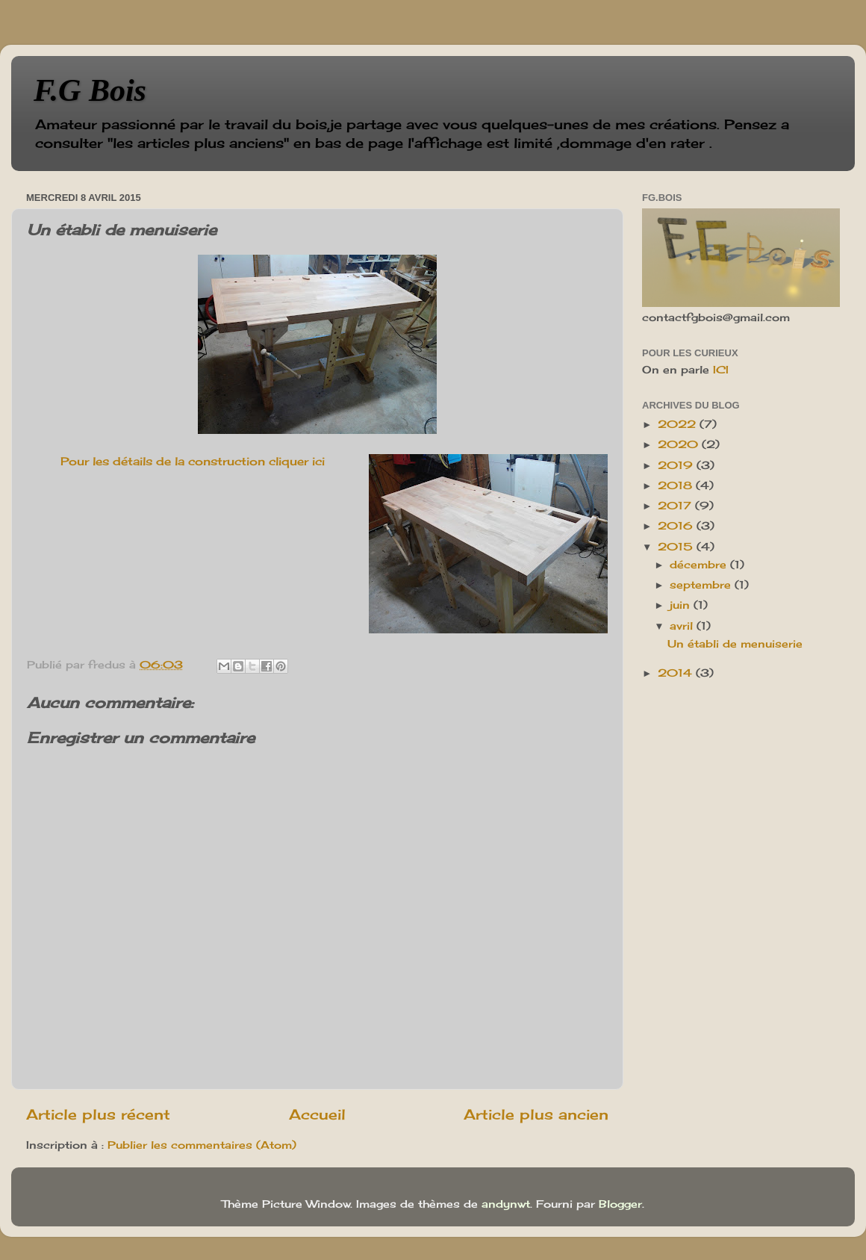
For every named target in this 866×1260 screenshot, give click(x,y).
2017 (676, 506)
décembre (700, 565)
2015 (677, 547)
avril (683, 626)
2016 (677, 526)
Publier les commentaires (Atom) (202, 1145)
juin (682, 605)
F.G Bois (90, 90)
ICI (721, 370)
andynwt (506, 1204)
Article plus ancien (536, 1114)
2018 (677, 485)
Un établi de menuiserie (735, 644)
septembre (702, 585)
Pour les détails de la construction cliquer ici (192, 461)
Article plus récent (98, 1114)
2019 (677, 465)
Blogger (620, 1204)
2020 (680, 444)
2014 (677, 673)
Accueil (317, 1114)
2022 (679, 424)
